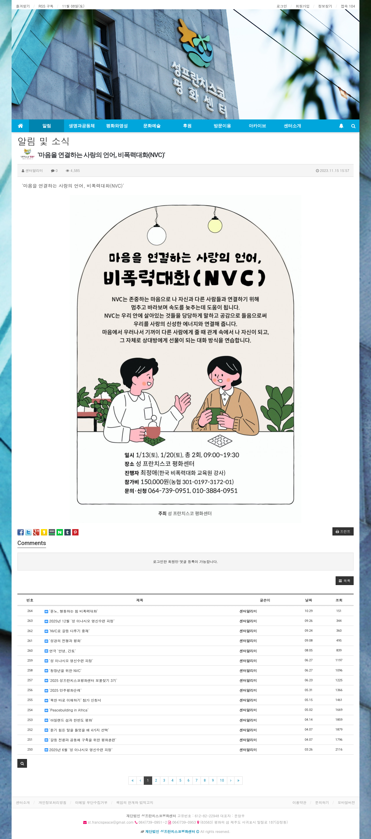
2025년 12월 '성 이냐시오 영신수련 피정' (79, 620)
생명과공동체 (82, 125)
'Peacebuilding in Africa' (66, 709)
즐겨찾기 (23, 5)
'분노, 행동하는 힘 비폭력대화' (71, 611)
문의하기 (322, 802)
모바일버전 (346, 802)
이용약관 (299, 802)
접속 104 (348, 5)
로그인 (282, 5)
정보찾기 (325, 5)
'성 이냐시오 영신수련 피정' (69, 660)
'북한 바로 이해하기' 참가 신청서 (73, 700)
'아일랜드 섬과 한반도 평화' (69, 720)
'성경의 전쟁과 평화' (63, 640)
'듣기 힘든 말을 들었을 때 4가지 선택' (77, 729)
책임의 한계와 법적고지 (134, 802)
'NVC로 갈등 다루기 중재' (67, 630)
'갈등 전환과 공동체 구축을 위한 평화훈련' (80, 739)
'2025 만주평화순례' (63, 690)
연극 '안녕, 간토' (60, 650)
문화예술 (152, 125)
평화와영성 (117, 125)
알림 (46, 125)
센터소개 (292, 125)
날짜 (308, 600)
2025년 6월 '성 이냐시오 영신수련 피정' (78, 749)
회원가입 (303, 5)
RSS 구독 (46, 5)
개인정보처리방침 (52, 802)
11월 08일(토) (73, 5)
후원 (187, 125)
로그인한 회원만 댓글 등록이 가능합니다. (185, 561)
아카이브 (257, 125)
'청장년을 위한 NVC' (63, 670)
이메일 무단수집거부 (91, 802)
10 (222, 780)
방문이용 (222, 125)
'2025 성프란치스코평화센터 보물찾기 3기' (81, 680)
